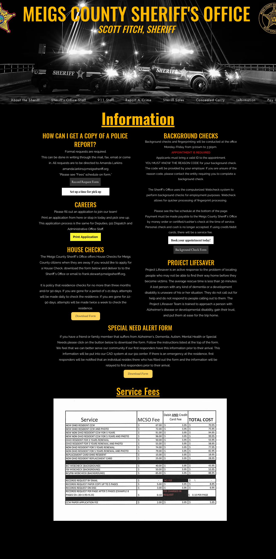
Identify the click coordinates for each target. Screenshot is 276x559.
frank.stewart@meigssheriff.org (103, 274)
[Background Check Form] (190, 250)
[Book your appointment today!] (191, 240)
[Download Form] (85, 316)
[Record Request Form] (85, 182)
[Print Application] (85, 237)
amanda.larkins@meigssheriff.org (85, 169)
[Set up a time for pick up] (86, 192)
